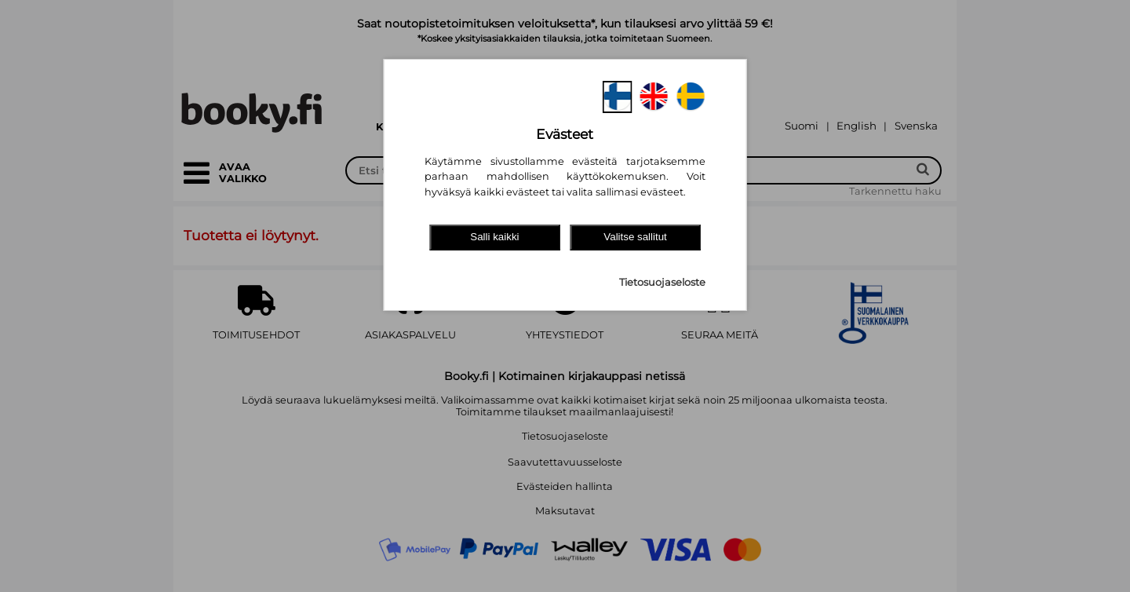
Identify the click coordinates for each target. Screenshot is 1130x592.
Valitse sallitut (635, 237)
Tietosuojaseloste (662, 282)
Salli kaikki (494, 237)
